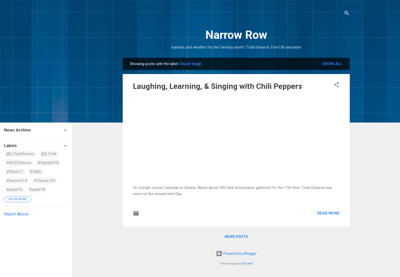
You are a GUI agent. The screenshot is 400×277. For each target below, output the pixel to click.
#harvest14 (16, 180)
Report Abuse (16, 214)
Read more (328, 213)
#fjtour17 (14, 171)
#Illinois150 (44, 180)
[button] (336, 86)
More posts (236, 237)
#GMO (35, 171)
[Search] (347, 14)
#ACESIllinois (18, 162)
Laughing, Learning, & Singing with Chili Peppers (217, 86)
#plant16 (14, 189)
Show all (332, 64)
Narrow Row (236, 35)
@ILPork (49, 153)
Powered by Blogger (236, 253)
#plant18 (37, 189)
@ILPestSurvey (20, 153)
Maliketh (247, 263)
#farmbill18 (48, 162)
